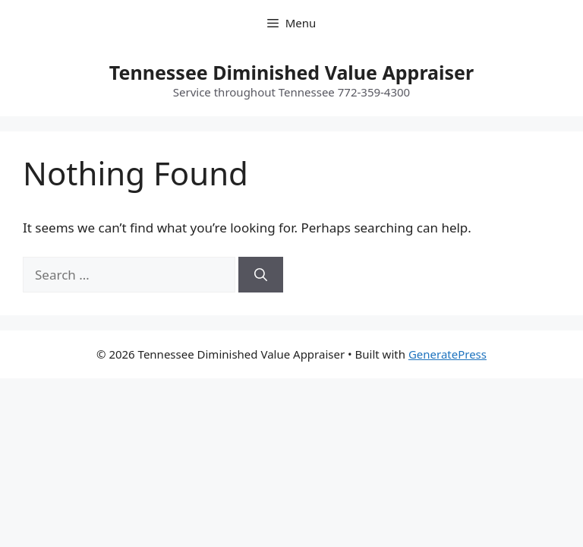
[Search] (260, 275)
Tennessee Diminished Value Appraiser (291, 72)
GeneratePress (447, 354)
